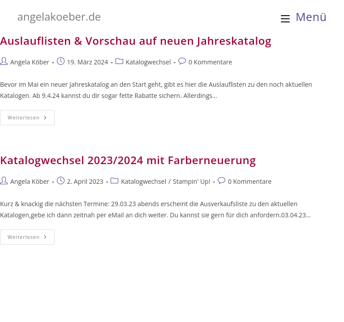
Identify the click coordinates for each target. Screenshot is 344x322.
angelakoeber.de (59, 16)
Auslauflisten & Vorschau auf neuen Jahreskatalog (135, 40)
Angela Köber (29, 62)
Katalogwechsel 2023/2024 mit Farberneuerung (128, 160)
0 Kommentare (210, 62)
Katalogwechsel (148, 62)
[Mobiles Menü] (304, 16)
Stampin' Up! (191, 181)
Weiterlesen (31, 119)
